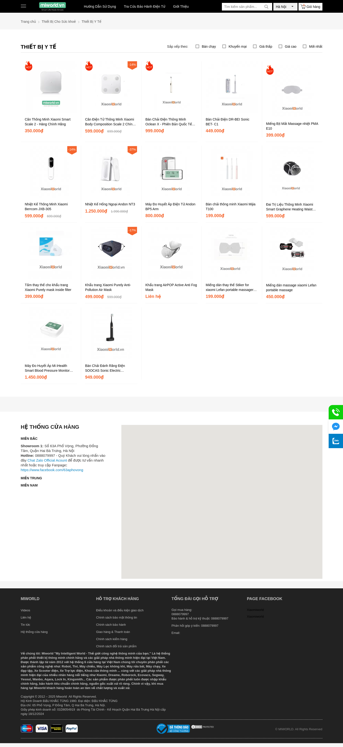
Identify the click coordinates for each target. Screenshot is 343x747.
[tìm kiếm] (266, 7)
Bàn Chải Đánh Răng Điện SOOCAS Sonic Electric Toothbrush (105, 368)
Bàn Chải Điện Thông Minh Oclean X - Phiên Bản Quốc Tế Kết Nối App (169, 122)
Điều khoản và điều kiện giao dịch (120, 610)
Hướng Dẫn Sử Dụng (100, 6)
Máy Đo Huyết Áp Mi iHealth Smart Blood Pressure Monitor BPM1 (47, 368)
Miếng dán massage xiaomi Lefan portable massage (291, 287)
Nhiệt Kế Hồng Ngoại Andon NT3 (110, 204)
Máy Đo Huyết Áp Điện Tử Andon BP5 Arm (171, 206)
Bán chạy (209, 46)
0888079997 (209, 625)
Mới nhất (315, 46)
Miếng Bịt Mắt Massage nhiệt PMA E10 (292, 126)
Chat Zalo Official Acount (47, 460)
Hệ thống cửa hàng (34, 632)
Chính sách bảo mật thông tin (116, 617)
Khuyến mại (238, 46)
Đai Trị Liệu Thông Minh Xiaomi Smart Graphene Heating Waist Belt (289, 207)
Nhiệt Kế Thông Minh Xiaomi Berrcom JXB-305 (46, 206)
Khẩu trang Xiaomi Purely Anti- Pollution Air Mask (108, 287)
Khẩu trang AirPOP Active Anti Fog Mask (171, 287)
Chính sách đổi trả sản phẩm (116, 646)
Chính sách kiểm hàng (111, 639)
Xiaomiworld (255, 610)
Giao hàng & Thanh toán (113, 632)
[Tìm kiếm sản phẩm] (247, 7)
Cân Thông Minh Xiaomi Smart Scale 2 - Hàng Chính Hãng (48, 121)
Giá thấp (265, 46)
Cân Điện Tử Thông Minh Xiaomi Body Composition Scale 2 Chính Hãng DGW (109, 122)
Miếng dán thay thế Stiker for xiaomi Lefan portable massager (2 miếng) (232, 287)
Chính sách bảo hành (111, 624)
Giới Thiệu (181, 6)
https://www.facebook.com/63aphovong (52, 470)
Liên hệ (26, 617)
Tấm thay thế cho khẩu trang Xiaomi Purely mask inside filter (48, 287)
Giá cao (290, 46)
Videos (25, 610)
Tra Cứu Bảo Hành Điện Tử (144, 6)
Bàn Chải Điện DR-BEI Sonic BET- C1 (227, 121)
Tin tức (25, 624)
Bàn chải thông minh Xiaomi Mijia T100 (231, 206)
